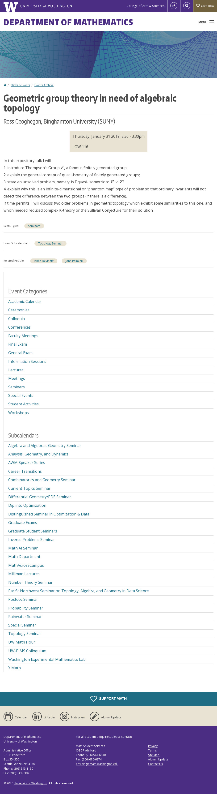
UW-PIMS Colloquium (27, 650)
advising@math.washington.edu (97, 764)
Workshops (18, 412)
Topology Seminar (50, 243)
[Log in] (173, 6)
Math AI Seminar (23, 548)
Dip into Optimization (27, 505)
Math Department (24, 556)
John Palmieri (74, 261)
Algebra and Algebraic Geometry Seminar (44, 445)
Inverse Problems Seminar (31, 539)
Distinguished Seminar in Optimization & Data (48, 514)
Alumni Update (158, 759)
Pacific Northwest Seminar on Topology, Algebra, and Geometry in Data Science (78, 590)
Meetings (16, 378)
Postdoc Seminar (23, 599)
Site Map (153, 755)
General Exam (20, 352)
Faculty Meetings (23, 335)
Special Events (20, 395)
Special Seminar (22, 625)
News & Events (20, 85)
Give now (205, 6)
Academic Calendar (24, 301)
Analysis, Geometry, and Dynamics (38, 454)
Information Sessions (27, 361)
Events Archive (44, 85)
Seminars (34, 226)
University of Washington (30, 783)
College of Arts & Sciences (145, 6)
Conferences (19, 327)
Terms (152, 750)
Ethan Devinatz (44, 261)
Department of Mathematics (68, 22)
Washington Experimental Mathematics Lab (47, 659)
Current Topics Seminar (29, 488)
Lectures (16, 370)
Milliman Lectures (24, 573)
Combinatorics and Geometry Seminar (41, 479)
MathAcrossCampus (26, 565)
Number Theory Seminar (30, 582)
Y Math (14, 667)
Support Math (108, 698)
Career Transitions (25, 471)
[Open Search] (186, 6)
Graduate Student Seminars (32, 531)
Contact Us (155, 764)
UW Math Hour (21, 642)
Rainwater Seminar (25, 616)
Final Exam (17, 344)
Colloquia (16, 318)
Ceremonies (18, 310)
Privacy (153, 746)
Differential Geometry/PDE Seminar (39, 496)
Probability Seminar (25, 608)
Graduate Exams (22, 522)
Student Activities (23, 404)
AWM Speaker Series (26, 462)
